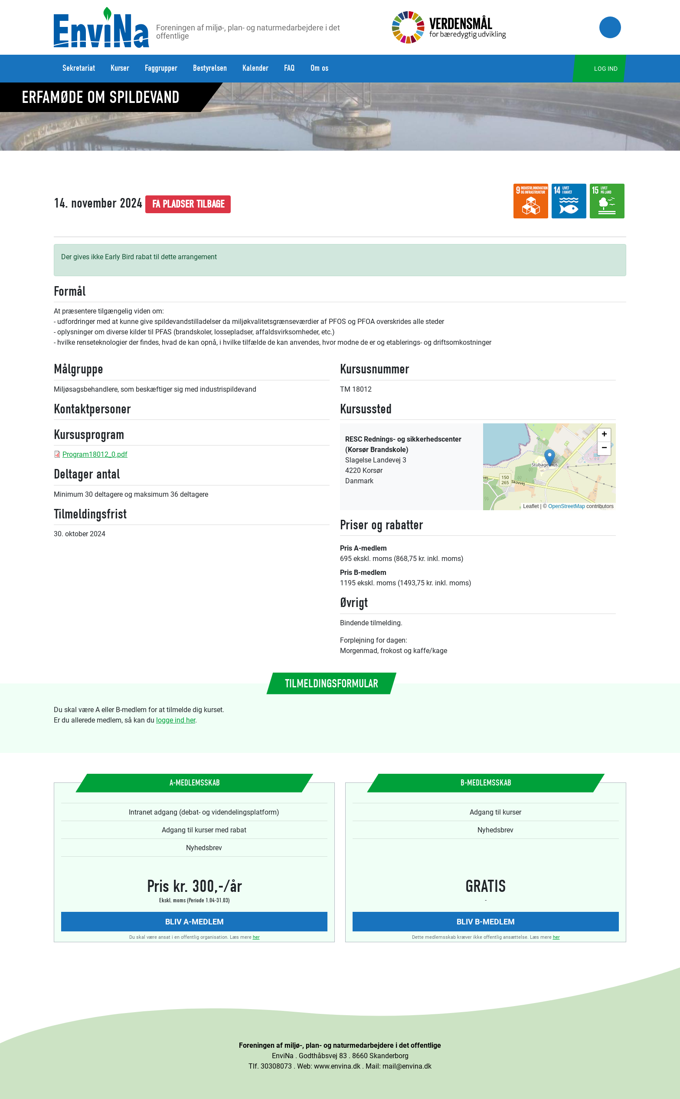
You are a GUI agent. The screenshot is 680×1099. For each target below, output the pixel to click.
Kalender (255, 68)
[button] (549, 458)
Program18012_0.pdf (95, 454)
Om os (319, 68)
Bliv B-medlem (486, 921)
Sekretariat (78, 68)
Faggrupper (161, 68)
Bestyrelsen (210, 68)
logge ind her (175, 719)
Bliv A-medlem (194, 921)
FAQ (289, 68)
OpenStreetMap (566, 506)
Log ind (606, 68)
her (256, 937)
